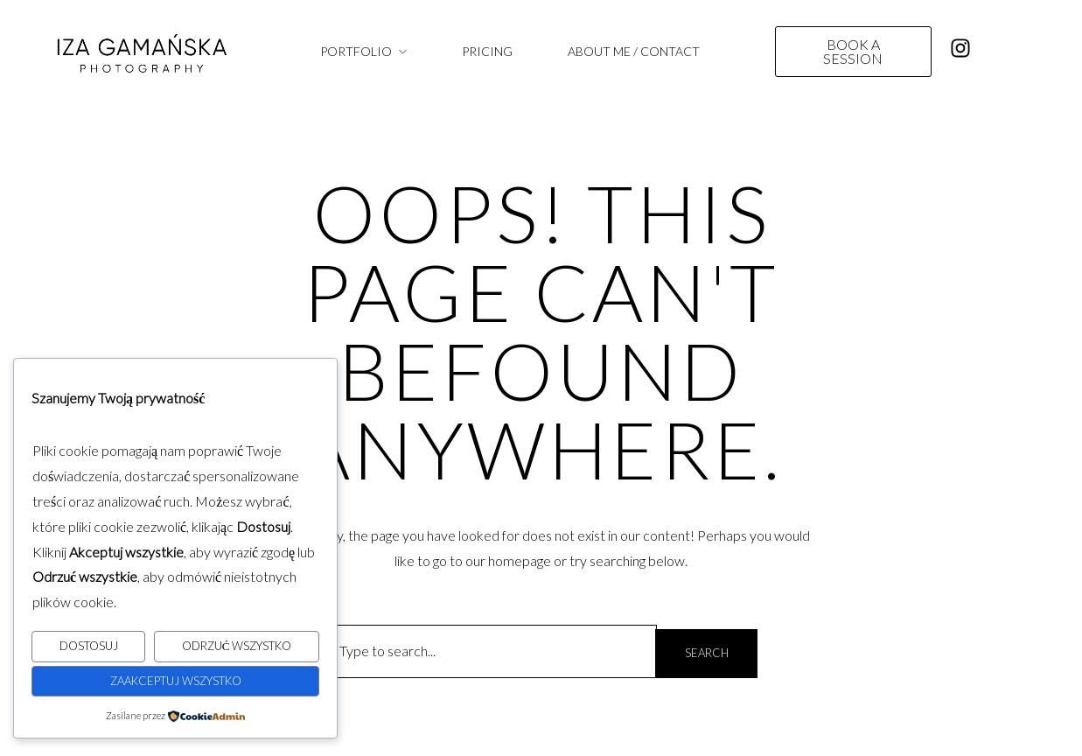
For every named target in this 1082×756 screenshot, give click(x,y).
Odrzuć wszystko (237, 646)
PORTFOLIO (356, 51)
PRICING (487, 51)
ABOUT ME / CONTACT (634, 51)
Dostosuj (88, 646)
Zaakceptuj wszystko (175, 681)
